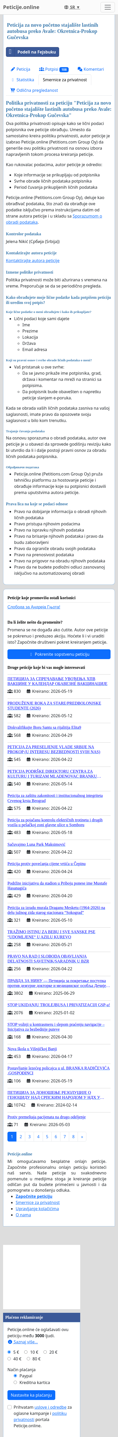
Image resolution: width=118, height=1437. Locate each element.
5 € (16, 1352)
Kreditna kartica (35, 1382)
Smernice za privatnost (65, 80)
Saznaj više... (22, 1342)
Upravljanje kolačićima (37, 1208)
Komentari (90, 69)
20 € (53, 1352)
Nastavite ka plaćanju (31, 1395)
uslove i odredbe (50, 1407)
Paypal (26, 1376)
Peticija (20, 69)
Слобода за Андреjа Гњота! (33, 607)
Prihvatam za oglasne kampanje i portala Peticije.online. (43, 1416)
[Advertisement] (41, 1277)
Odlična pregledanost (34, 90)
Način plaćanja (21, 1369)
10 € (34, 1352)
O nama (23, 1215)
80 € (36, 1359)
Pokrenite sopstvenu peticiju (59, 654)
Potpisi (54, 69)
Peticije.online (21, 7)
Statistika (22, 80)
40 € (17, 1359)
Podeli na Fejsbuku (31, 52)
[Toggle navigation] (108, 7)
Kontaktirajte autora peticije (33, 260)
